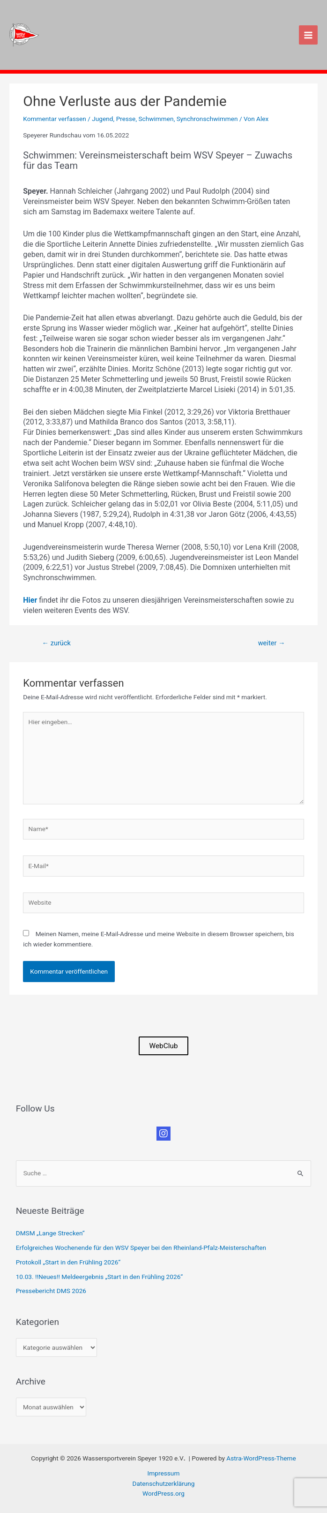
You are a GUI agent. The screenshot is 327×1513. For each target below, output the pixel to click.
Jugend (102, 118)
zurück (56, 643)
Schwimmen (155, 118)
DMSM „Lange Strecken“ (50, 1233)
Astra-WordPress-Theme (261, 1458)
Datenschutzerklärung (163, 1483)
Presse (126, 118)
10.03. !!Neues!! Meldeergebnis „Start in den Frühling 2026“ (99, 1276)
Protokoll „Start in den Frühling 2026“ (68, 1262)
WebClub (163, 1046)
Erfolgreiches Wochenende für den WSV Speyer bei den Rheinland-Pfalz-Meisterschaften (141, 1247)
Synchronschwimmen (207, 118)
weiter (271, 643)
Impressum (164, 1473)
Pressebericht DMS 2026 (51, 1290)
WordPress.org (163, 1493)
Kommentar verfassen (54, 118)
